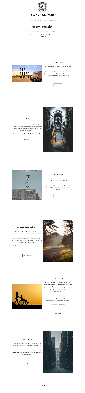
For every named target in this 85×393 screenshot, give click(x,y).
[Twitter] (40, 386)
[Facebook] (44, 386)
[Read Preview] (27, 139)
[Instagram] (42, 386)
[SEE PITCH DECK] (27, 255)
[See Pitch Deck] (58, 85)
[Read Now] (27, 363)
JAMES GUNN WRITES (43, 15)
